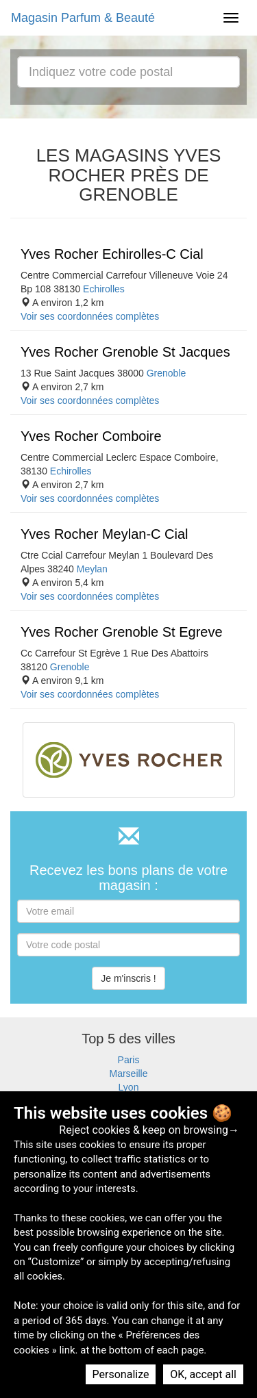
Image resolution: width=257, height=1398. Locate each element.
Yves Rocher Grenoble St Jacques (125, 351)
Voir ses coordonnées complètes (90, 316)
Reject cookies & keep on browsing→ (149, 1129)
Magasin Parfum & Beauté (83, 18)
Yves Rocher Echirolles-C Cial (112, 254)
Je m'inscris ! (128, 978)
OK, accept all (203, 1374)
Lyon (129, 1087)
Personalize (121, 1374)
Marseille (128, 1073)
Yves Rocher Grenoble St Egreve (122, 631)
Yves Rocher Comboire (91, 436)
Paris (129, 1059)
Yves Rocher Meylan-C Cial (104, 534)
